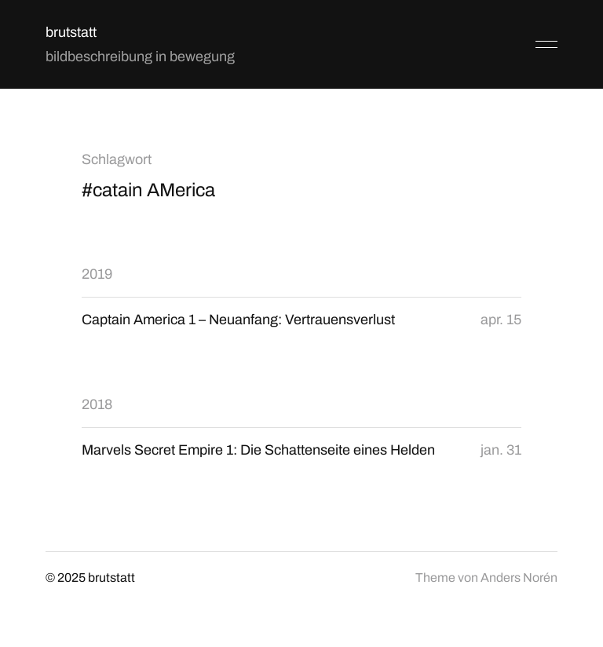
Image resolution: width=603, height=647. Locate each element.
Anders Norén (519, 577)
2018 (97, 404)
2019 (97, 274)
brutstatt (71, 32)
